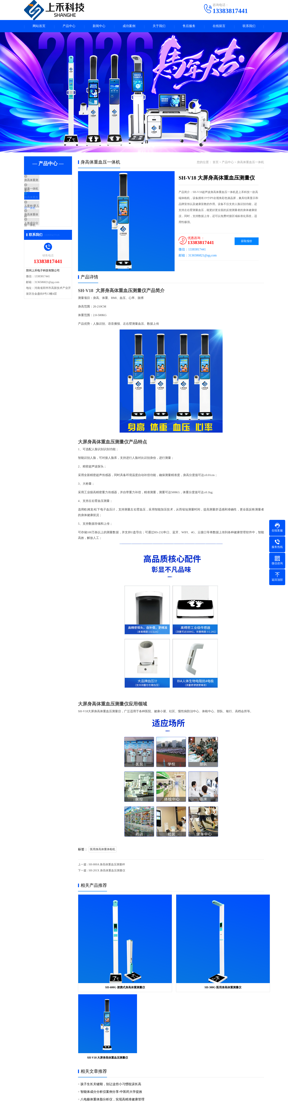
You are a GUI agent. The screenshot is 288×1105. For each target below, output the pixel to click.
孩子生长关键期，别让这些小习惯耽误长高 (110, 985)
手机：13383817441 (175, 1050)
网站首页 (39, 26)
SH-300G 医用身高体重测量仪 (170, 958)
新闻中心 (99, 26)
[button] (125, 268)
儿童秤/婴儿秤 (42, 217)
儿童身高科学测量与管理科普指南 (104, 1008)
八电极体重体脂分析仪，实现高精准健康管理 (112, 1000)
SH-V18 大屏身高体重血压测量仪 (234, 958)
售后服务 (189, 26)
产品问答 (133, 1055)
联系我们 (249, 26)
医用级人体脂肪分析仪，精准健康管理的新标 (112, 1015)
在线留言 (219, 26)
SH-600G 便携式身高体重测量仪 (108, 958)
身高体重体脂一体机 (46, 228)
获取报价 (246, 241)
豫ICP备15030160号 (181, 1098)
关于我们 (159, 26)
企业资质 (29, 1055)
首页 (216, 163)
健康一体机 (40, 193)
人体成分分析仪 (43, 240)
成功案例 (129, 26)
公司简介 (29, 1049)
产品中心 (69, 26)
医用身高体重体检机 (102, 850)
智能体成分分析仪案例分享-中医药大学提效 (111, 992)
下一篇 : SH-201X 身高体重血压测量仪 (101, 871)
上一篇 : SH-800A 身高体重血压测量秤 (101, 865)
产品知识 (133, 1049)
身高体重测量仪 (43, 181)
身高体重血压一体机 (46, 205)
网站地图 (201, 1098)
